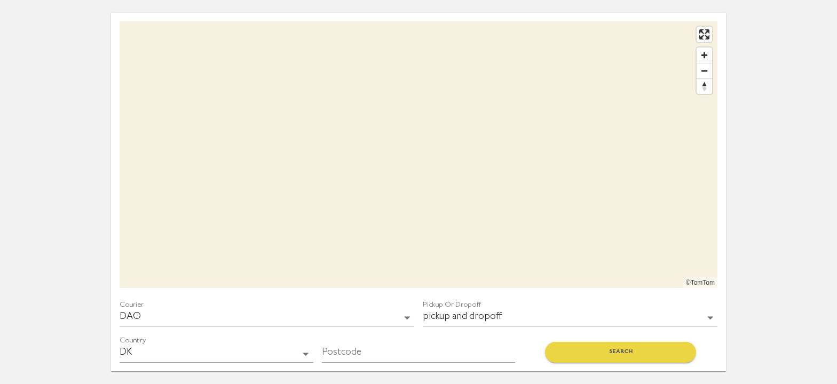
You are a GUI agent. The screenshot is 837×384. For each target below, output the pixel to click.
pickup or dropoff (452, 305)
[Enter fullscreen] (704, 34)
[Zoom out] (704, 70)
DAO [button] (130, 317)
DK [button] (126, 352)
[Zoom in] (704, 55)
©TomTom (700, 282)
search (620, 352)
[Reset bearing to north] (704, 86)
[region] (418, 154)
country (133, 341)
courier (132, 305)
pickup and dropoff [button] (462, 317)
